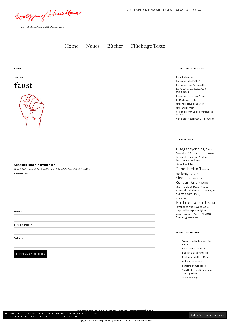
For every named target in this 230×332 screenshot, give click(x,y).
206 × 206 (18, 77)
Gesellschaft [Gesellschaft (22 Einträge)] (189, 169)
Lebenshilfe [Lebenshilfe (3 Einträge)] (180, 187)
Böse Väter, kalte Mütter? (188, 81)
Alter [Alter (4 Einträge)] (210, 149)
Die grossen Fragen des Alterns (191, 96)
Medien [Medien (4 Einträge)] (196, 187)
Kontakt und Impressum (147, 10)
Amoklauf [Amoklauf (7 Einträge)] (182, 153)
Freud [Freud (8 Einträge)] (197, 160)
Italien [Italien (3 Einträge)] (202, 174)
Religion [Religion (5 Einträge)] (201, 210)
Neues (93, 46)
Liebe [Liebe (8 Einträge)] (189, 186)
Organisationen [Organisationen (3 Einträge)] (204, 195)
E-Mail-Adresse (23, 225)
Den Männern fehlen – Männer (196, 257)
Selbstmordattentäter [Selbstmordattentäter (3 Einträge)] (185, 214)
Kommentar (21, 173)
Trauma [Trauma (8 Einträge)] (205, 214)
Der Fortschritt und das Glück (190, 104)
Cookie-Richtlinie (69, 316)
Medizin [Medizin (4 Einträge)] (204, 187)
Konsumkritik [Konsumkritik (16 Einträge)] (188, 182)
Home (71, 46)
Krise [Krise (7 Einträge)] (204, 182)
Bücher (115, 46)
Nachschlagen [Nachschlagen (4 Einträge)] (208, 190)
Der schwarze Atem (185, 108)
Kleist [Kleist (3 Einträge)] (190, 178)
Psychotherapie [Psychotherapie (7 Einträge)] (186, 210)
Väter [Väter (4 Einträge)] (190, 217)
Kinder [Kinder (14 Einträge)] (181, 178)
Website (18, 238)
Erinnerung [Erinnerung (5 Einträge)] (191, 157)
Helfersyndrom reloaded (194, 266)
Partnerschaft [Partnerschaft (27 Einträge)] (191, 202)
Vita (129, 10)
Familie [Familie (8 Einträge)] (181, 160)
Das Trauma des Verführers (195, 253)
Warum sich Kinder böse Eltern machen (195, 118)
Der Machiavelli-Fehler (186, 100)
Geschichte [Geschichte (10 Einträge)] (184, 164)
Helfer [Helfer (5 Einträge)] (205, 169)
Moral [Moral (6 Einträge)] (187, 190)
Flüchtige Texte (148, 46)
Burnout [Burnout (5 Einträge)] (180, 157)
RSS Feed (197, 10)
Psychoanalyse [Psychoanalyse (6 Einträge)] (184, 206)
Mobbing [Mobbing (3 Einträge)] (179, 190)
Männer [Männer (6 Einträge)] (195, 190)
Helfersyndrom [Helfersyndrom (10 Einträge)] (187, 174)
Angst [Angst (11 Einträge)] (194, 153)
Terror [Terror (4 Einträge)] (197, 214)
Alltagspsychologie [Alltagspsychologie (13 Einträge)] (191, 149)
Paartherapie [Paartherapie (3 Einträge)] (181, 198)
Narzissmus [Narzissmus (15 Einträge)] (186, 194)
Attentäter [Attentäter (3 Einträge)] (203, 154)
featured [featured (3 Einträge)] (189, 161)
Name (18, 211)
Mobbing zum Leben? (192, 261)
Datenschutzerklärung (176, 10)
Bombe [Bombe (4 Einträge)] (212, 153)
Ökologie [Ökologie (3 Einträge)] (196, 217)
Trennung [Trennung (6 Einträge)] (181, 217)
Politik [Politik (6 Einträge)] (211, 203)
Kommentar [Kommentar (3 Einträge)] (197, 178)
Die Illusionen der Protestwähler (191, 85)
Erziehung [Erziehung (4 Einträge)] (203, 157)
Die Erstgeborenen (185, 77)
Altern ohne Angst (190, 277)
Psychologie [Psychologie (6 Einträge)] (201, 206)
